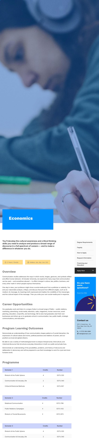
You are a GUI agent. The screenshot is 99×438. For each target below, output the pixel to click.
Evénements (76, 3)
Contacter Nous (52, 8)
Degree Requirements (84, 242)
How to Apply (81, 253)
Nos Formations (53, 3)
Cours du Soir (65, 3)
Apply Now (81, 270)
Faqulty (79, 247)
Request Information (84, 258)
